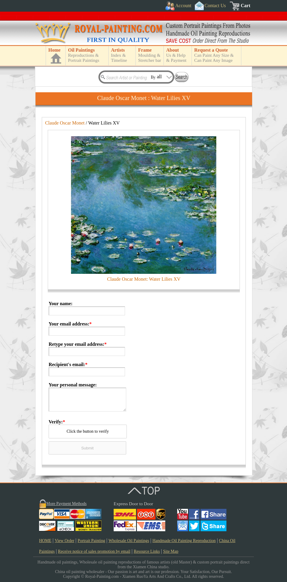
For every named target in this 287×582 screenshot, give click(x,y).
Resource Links (147, 551)
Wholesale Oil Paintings (129, 540)
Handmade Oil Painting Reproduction (184, 540)
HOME (45, 540)
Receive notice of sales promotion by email (94, 551)
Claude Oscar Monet (64, 122)
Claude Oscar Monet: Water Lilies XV (143, 279)
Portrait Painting (91, 540)
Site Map (170, 551)
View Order (64, 540)
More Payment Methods (66, 503)
